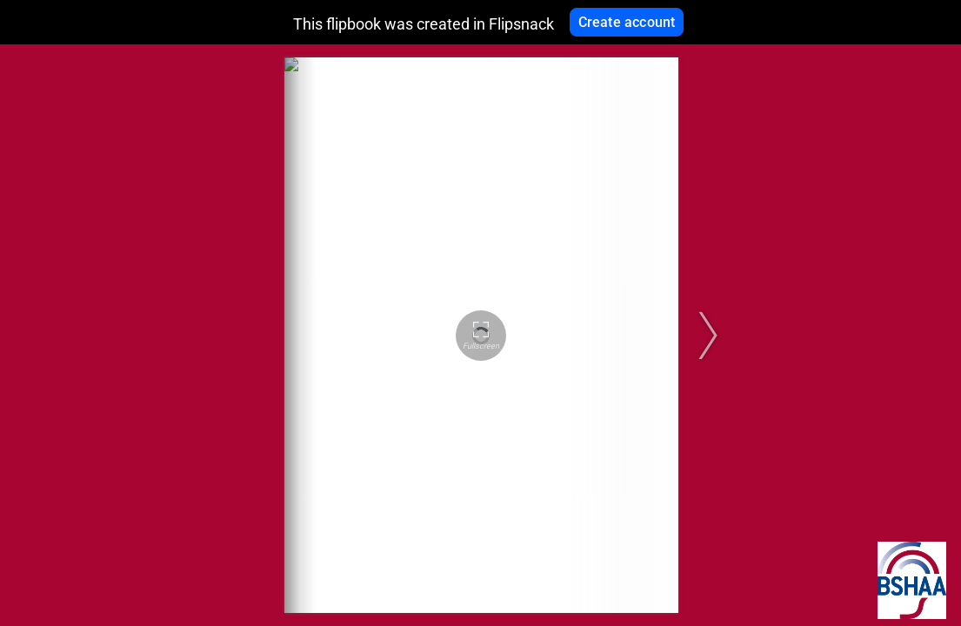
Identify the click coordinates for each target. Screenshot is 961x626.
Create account (627, 22)
